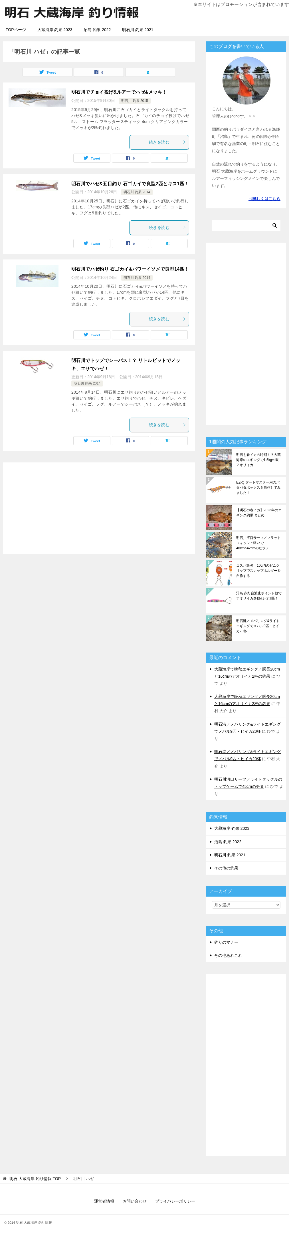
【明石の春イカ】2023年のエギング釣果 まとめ (259, 512)
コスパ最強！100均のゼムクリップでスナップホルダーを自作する (258, 570)
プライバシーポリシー (175, 1201)
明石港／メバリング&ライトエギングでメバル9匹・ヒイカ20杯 (258, 626)
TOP (35, 1178)
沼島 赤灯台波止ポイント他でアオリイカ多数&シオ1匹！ (259, 595)
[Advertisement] (99, 508)
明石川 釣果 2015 (134, 101)
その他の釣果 (226, 868)
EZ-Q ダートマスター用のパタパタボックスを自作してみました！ (258, 487)
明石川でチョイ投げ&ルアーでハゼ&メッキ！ (119, 92)
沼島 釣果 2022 (97, 29)
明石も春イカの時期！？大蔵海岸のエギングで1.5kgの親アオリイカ (258, 460)
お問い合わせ (135, 1201)
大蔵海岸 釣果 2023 (54, 29)
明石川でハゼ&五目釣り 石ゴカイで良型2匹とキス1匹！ (130, 183)
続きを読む (167, 142)
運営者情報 (104, 1201)
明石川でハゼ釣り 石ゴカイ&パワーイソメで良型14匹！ (130, 269)
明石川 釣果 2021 (137, 29)
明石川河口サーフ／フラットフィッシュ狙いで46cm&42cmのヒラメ (258, 543)
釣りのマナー (226, 942)
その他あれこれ (228, 955)
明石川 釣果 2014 (137, 192)
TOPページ (16, 29)
